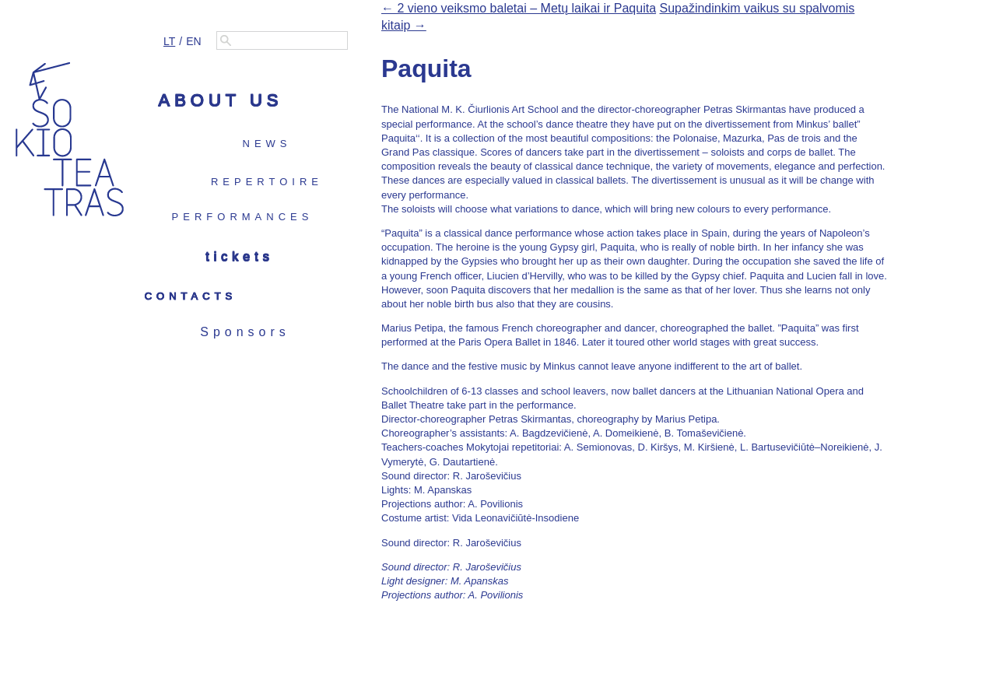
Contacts (191, 296)
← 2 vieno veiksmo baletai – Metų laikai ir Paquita (518, 8)
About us (220, 100)
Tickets (239, 256)
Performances (243, 217)
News (267, 143)
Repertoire (267, 182)
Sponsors (245, 331)
